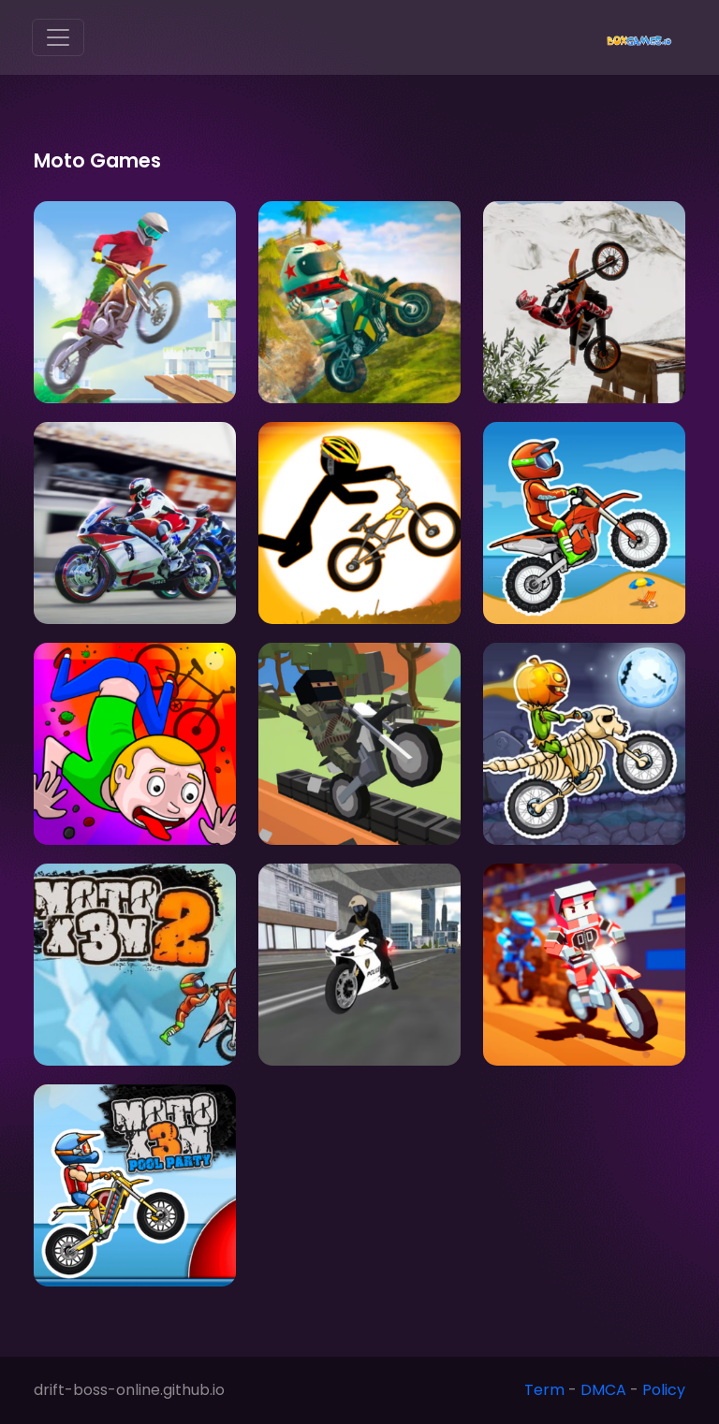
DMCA (603, 1390)
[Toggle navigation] (58, 37)
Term (544, 1390)
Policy (663, 1390)
